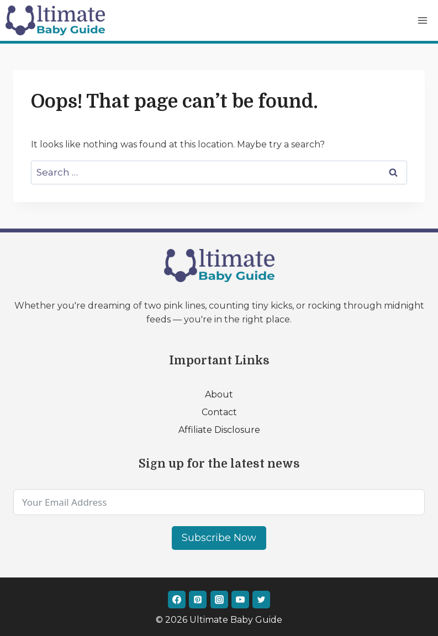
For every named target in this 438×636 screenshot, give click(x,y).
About (219, 394)
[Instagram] (219, 599)
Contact (219, 412)
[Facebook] (177, 599)
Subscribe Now (219, 538)
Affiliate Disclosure (219, 430)
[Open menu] (422, 20)
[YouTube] (240, 599)
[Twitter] (261, 599)
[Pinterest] (198, 599)
